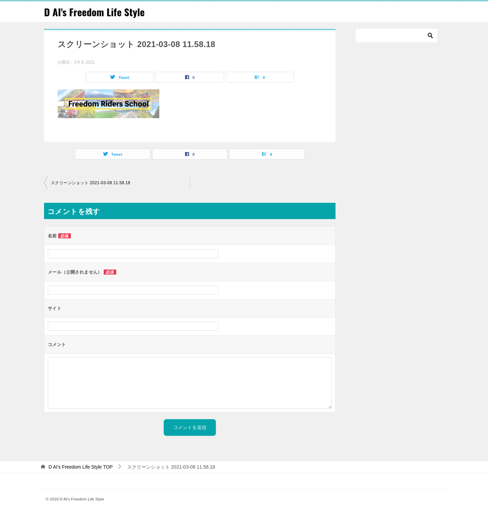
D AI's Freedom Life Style (95, 11)
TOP (80, 467)
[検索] (396, 35)
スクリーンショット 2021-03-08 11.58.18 (90, 182)
